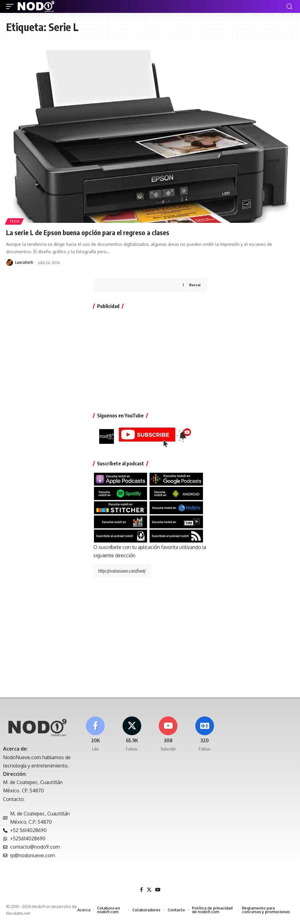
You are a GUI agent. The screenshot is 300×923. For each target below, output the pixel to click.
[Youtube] (168, 737)
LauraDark (24, 261)
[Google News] (204, 737)
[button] (11, 6)
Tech (15, 221)
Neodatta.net (24, 915)
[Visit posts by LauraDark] (9, 261)
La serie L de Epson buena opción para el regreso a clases (94, 232)
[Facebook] (95, 737)
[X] (132, 737)
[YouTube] (158, 891)
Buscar (195, 284)
